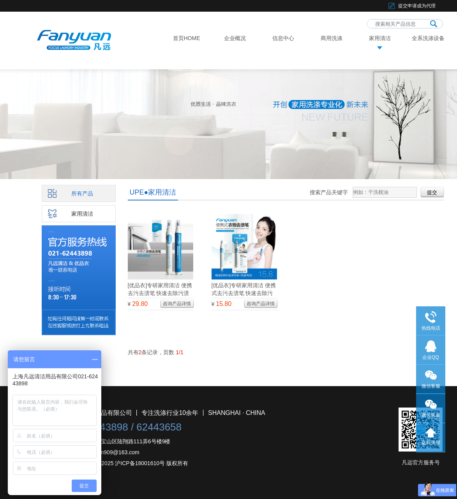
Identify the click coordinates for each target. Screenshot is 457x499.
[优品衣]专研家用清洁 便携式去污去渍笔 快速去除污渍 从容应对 (244, 293)
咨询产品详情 (177, 303)
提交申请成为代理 (417, 6)
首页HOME (186, 38)
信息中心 (283, 38)
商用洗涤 (331, 38)
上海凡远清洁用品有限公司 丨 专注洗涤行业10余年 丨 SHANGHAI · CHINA (161, 412)
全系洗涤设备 (428, 38)
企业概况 (235, 38)
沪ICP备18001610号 (140, 463)
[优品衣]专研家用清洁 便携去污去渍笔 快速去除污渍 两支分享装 (160, 293)
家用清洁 (380, 38)
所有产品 (82, 193)
